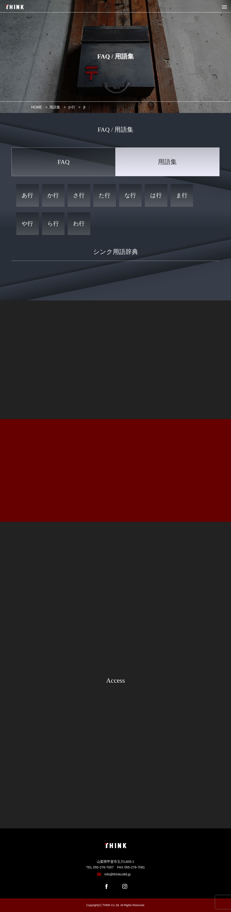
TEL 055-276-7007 (100, 867)
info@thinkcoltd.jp (117, 874)
